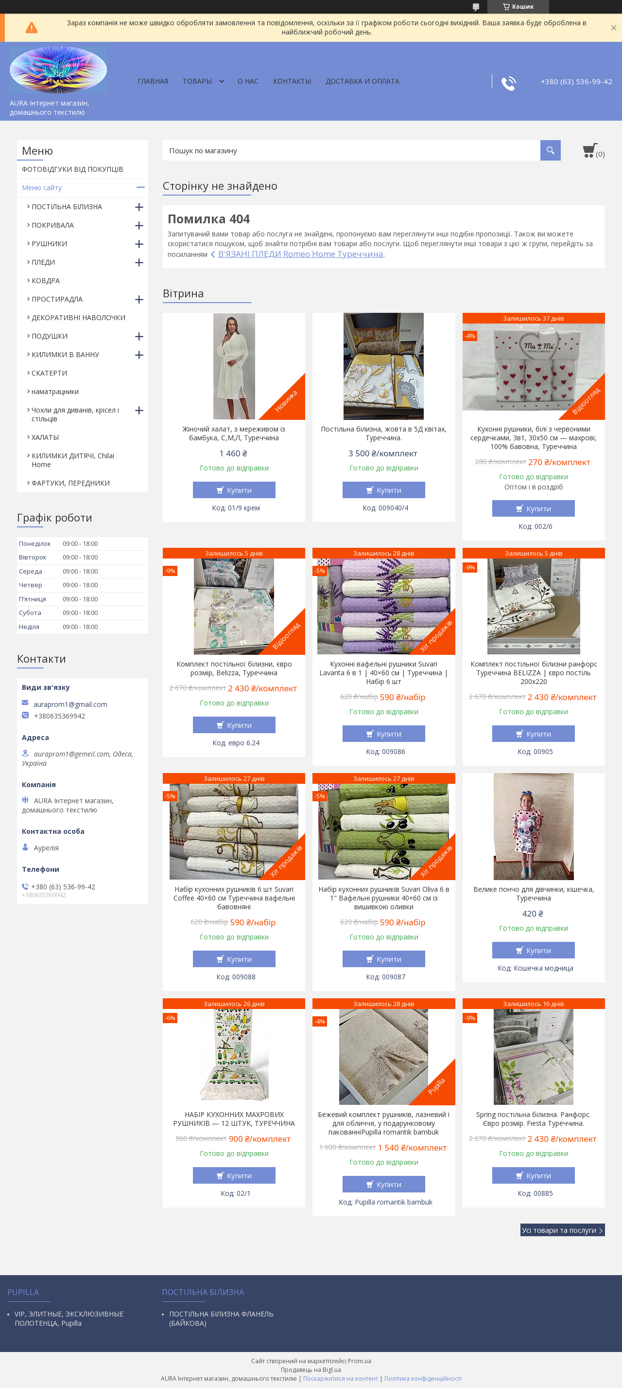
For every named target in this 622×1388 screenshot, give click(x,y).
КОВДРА (46, 280)
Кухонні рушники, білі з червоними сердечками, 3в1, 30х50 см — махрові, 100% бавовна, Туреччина (533, 438)
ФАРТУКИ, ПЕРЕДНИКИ (71, 482)
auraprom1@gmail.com (70, 704)
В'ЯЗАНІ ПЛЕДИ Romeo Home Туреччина (300, 253)
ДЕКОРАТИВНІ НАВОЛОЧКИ (78, 317)
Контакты (292, 81)
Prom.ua (359, 1361)
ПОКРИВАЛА (53, 225)
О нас (248, 81)
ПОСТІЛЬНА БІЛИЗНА (67, 206)
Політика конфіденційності (423, 1378)
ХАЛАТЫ (45, 437)
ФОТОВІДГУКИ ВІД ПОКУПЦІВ (72, 169)
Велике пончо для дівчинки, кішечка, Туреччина (533, 893)
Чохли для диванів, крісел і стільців (75, 414)
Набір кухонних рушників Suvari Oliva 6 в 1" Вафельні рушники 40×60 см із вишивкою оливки (383, 898)
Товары (197, 81)
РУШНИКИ (49, 243)
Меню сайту (42, 187)
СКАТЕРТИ (49, 373)
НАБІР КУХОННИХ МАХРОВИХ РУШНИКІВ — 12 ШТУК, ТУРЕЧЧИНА (234, 1119)
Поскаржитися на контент (340, 1378)
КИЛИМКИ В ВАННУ (65, 354)
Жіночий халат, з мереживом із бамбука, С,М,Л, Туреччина (234, 433)
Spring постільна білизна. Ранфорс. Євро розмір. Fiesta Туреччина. (533, 1119)
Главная (153, 81)
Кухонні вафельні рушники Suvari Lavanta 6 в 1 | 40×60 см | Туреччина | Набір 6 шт (383, 673)
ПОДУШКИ (50, 336)
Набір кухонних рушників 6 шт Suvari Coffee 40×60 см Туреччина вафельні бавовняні (234, 898)
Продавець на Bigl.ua (311, 1370)
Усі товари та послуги (559, 1230)
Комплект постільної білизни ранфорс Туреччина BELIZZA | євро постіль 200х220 (533, 673)
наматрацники (55, 391)
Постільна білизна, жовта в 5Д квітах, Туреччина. (384, 433)
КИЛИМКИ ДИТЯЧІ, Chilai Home (73, 460)
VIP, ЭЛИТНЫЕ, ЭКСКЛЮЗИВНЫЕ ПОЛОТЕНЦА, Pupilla (69, 1318)
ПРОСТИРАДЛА (57, 299)
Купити (239, 490)
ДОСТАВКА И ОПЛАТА (362, 81)
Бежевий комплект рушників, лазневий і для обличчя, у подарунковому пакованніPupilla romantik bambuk (383, 1123)
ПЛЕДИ (43, 262)
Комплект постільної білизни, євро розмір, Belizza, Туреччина (234, 668)
